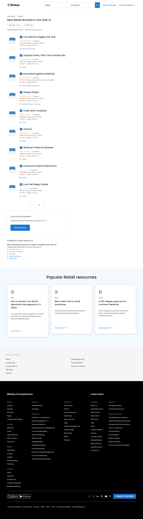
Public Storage (69, 430)
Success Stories (96, 437)
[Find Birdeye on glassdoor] (110, 496)
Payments (11, 442)
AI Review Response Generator (119, 421)
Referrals (10, 412)
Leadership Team (97, 409)
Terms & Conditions (14, 507)
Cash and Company (35, 110)
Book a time (95, 416)
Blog (92, 423)
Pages (9, 416)
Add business (20, 227)
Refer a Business (114, 442)
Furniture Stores (15, 249)
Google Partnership (14, 483)
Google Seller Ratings (14, 419)
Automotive (68, 405)
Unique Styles (31, 92)
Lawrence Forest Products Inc (40, 166)
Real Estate (68, 433)
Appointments (12, 435)
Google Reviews (37, 442)
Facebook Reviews (38, 449)
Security (36, 507)
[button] (30, 205)
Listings (10, 405)
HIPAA (48, 507)
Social (9, 431)
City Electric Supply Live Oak (39, 36)
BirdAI (9, 472)
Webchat (10, 428)
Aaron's (27, 129)
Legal (66, 423)
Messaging (11, 450)
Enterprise (35, 409)
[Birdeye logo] (13, 5)
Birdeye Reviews (96, 440)
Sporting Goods (15, 256)
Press (93, 426)
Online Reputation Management (43, 428)
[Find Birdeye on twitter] (93, 496)
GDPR (43, 507)
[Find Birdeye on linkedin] (97, 496)
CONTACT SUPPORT (125, 496)
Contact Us (95, 450)
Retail (24, 49)
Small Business (37, 405)
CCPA (53, 507)
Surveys (10, 454)
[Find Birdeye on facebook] (89, 496)
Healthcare (68, 416)
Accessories (31, 49)
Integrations (11, 479)
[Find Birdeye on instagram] (102, 496)
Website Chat (37, 438)
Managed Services (115, 405)
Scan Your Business (115, 428)
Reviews (10, 409)
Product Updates (97, 430)
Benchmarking (12, 461)
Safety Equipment (33, 86)
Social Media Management (41, 459)
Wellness (67, 440)
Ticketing (10, 464)
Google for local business (41, 417)
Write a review (109, 5)
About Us (94, 405)
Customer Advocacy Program (119, 445)
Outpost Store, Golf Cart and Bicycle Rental (44, 55)
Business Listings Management (43, 452)
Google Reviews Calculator (118, 417)
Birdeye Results (96, 443)
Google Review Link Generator (119, 424)
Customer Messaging (39, 431)
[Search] (97, 5)
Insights (10, 457)
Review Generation (38, 424)
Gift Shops (13, 258)
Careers (93, 433)
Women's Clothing (33, 104)
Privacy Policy (27, 507)
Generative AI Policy (64, 507)
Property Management (72, 426)
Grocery (12, 254)
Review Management (39, 421)
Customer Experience (39, 455)
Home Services (69, 419)
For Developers (114, 435)
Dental (66, 409)
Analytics (10, 476)
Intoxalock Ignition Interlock (39, 73)
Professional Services (116, 409)
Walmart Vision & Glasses (38, 147)
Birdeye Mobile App (14, 486)
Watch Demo (95, 412)
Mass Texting (12, 438)
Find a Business (114, 431)
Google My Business (39, 445)
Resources (94, 419)
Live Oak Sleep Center (35, 184)
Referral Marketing (38, 435)
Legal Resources (96, 447)
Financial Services (70, 412)
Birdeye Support (114, 438)
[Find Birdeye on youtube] (106, 496)
